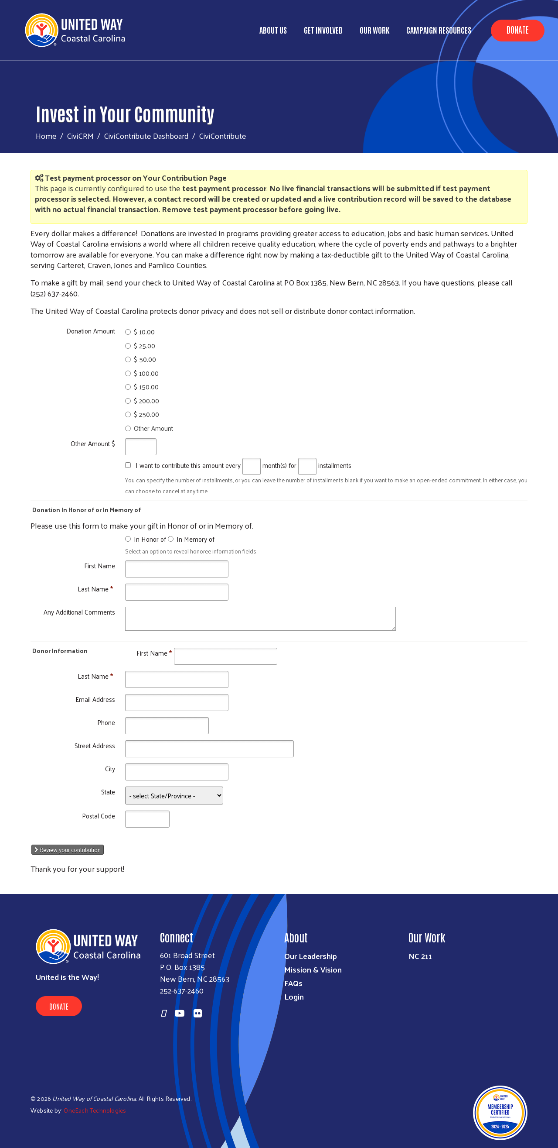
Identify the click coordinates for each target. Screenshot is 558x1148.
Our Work (374, 29)
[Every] (251, 466)
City (110, 768)
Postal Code (98, 815)
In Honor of (150, 539)
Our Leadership (310, 955)
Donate (518, 29)
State (108, 791)
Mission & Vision (313, 969)
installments (334, 465)
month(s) (274, 465)
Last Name (95, 589)
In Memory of (195, 539)
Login (294, 996)
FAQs (293, 983)
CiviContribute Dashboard (146, 135)
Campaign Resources (438, 29)
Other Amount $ (93, 443)
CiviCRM (80, 135)
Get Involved (323, 29)
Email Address (95, 699)
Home (46, 135)
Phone (106, 722)
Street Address (95, 745)
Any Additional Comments (79, 612)
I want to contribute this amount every (188, 465)
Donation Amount (90, 331)
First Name (99, 565)
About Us (273, 29)
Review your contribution (67, 850)
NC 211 (420, 955)
